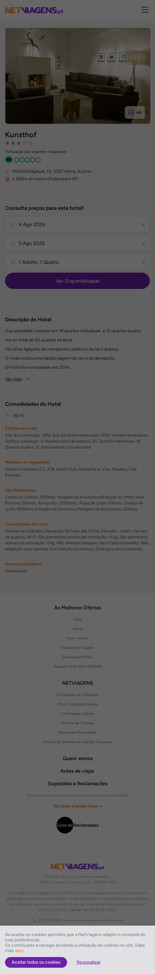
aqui (19, 950)
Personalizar (88, 962)
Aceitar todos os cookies (36, 962)
